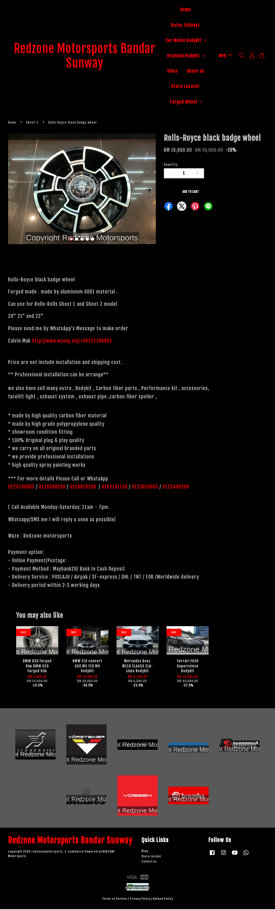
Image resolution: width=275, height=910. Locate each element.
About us (195, 71)
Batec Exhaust (185, 25)
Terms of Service (114, 899)
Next (148, 190)
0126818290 (83, 487)
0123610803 (145, 487)
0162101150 (114, 487)
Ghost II (32, 123)
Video (172, 71)
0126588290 (52, 487)
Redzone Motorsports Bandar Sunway (85, 56)
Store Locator (185, 87)
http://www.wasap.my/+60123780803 (72, 341)
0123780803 (22, 487)
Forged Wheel (186, 102)
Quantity (171, 165)
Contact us (149, 862)
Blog (145, 852)
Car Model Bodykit (186, 40)
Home (185, 10)
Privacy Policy (140, 899)
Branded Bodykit (186, 56)
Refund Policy (163, 899)
